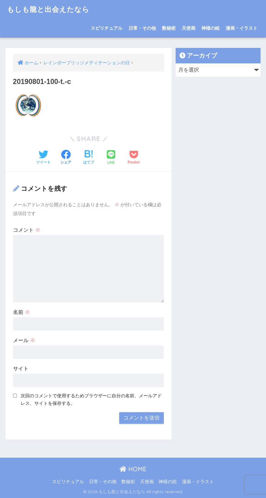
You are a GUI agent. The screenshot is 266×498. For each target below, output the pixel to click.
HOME (133, 469)
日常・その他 (142, 28)
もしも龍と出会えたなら (48, 9)
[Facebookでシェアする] (65, 158)
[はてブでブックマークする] (88, 158)
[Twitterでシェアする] (43, 158)
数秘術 (169, 28)
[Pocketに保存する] (134, 158)
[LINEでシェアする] (111, 158)
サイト (21, 369)
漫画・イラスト (242, 28)
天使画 (188, 28)
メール (24, 340)
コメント (26, 230)
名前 (21, 312)
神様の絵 (210, 28)
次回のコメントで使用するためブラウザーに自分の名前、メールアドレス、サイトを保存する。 (91, 399)
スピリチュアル (107, 28)
